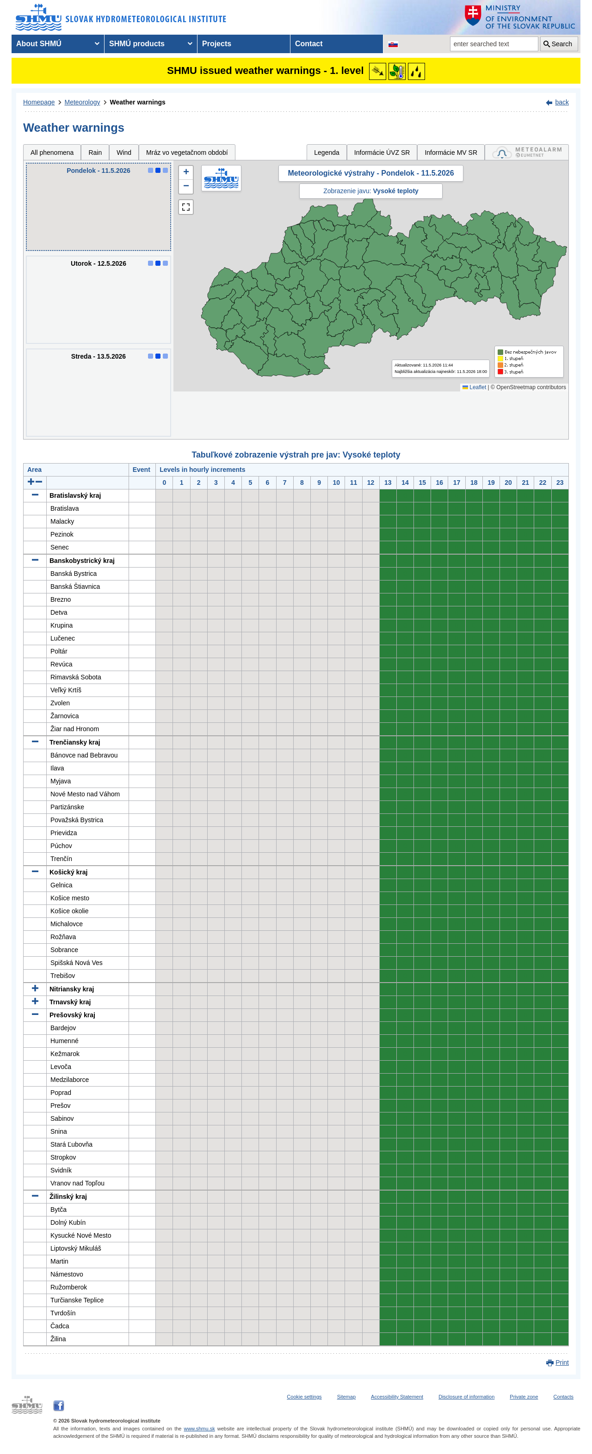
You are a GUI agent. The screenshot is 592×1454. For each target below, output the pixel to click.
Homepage (39, 102)
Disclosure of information (466, 1396)
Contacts (564, 1396)
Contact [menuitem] (309, 44)
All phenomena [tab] (52, 152)
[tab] (527, 152)
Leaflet (474, 387)
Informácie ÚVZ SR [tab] (382, 152)
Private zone (524, 1396)
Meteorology (82, 102)
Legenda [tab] (326, 152)
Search (562, 44)
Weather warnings (138, 102)
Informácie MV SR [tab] (451, 152)
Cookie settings (304, 1396)
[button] (186, 173)
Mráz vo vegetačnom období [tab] (187, 152)
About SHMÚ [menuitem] (39, 44)
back (562, 102)
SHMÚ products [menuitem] (137, 44)
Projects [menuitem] (216, 44)
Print (562, 1362)
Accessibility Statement (397, 1396)
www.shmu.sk (199, 1428)
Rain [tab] (95, 152)
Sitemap (346, 1396)
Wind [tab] (124, 152)
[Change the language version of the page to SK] (393, 44)
